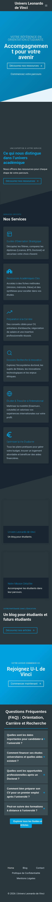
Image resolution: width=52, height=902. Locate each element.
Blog (25, 867)
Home (11, 867)
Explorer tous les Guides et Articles (27, 823)
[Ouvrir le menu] (46, 5)
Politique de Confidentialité (26, 873)
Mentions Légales (26, 878)
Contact (40, 867)
